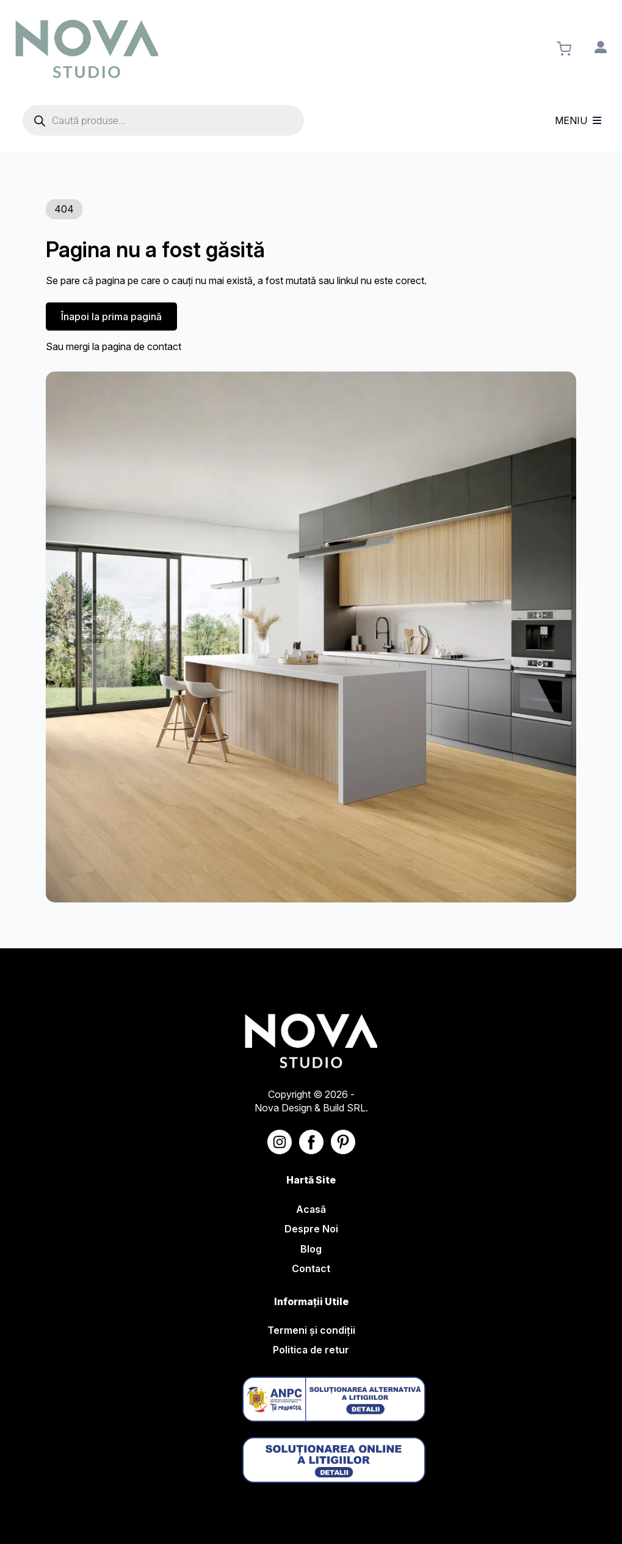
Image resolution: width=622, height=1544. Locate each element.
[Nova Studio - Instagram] (279, 1142)
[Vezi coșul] (564, 49)
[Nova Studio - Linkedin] (343, 1142)
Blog (311, 1249)
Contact (311, 1268)
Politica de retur (311, 1350)
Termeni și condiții (311, 1330)
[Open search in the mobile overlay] (163, 120)
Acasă (311, 1209)
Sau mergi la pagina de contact (113, 346)
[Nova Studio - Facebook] (311, 1142)
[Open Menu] (597, 120)
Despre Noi (311, 1229)
